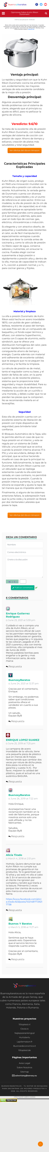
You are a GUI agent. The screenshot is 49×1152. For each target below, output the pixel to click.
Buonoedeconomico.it (24, 1046)
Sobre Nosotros (24, 1067)
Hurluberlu (24, 1037)
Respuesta (14, 666)
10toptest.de (24, 1050)
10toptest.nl (24, 1024)
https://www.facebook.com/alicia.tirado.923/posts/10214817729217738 (24, 902)
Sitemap (24, 1072)
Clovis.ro (24, 1029)
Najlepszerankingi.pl (25, 1033)
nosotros (31, 29)
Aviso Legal (24, 1063)
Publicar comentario (23, 587)
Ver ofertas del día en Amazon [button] (25, 150)
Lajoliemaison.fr (24, 1041)
